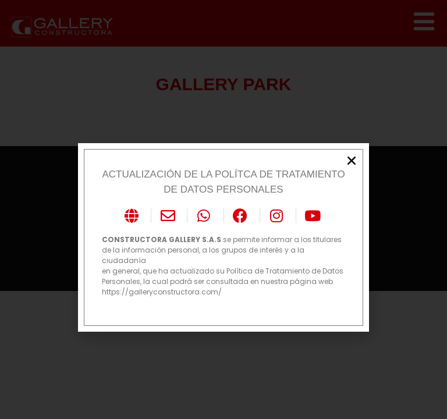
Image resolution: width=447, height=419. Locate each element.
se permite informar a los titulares (222, 239)
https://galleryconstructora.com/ (162, 292)
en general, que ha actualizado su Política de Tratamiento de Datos (222, 271)
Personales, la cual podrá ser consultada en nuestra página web (217, 281)
